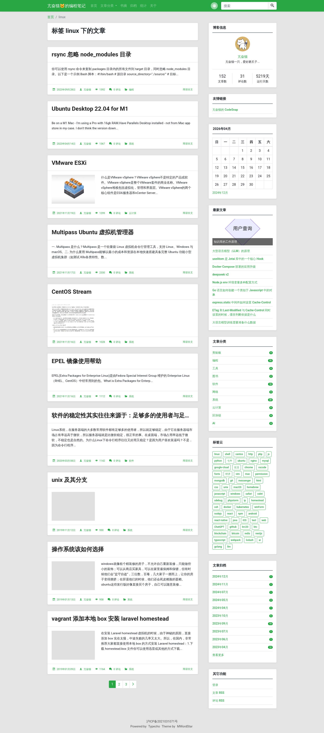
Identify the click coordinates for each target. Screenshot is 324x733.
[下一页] (133, 684)
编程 (131, 89)
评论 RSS (218, 700)
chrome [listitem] (248, 467)
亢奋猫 (87, 89)
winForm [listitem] (259, 507)
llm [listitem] (229, 546)
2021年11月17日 (66, 272)
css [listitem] (216, 487)
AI (213, 423)
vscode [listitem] (262, 467)
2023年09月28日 (66, 89)
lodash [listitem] (249, 540)
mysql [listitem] (265, 460)
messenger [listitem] (244, 480)
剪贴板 (216, 352)
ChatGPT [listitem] (219, 526)
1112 (102, 396)
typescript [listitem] (219, 540)
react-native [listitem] (221, 520)
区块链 (216, 415)
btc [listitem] (255, 526)
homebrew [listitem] (253, 487)
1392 (102, 89)
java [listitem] (235, 520)
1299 (102, 213)
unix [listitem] (226, 487)
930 (101, 530)
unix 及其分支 (69, 479)
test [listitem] (254, 520)
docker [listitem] (227, 507)
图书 (215, 376)
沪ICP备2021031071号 (162, 721)
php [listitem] (260, 454)
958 (101, 599)
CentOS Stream (72, 291)
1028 (102, 342)
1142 (102, 460)
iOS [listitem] (245, 520)
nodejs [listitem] (218, 513)
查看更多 (218, 655)
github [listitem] (233, 526)
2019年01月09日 (66, 669)
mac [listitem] (247, 474)
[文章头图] (73, 189)
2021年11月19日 (66, 213)
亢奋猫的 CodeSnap (225, 109)
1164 (102, 669)
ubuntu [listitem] (241, 460)
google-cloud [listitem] (221, 467)
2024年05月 (220, 600)
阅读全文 (188, 89)
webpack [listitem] (236, 540)
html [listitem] (258, 480)
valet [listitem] (260, 493)
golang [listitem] (218, 546)
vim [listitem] (238, 474)
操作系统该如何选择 (78, 549)
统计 (143, 6)
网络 (215, 391)
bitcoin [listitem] (235, 533)
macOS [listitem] (237, 487)
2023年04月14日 (66, 143)
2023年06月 (220, 639)
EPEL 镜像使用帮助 (76, 361)
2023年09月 (220, 623)
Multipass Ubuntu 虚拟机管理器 (93, 232)
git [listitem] (231, 480)
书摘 (123, 6)
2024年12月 (220, 192)
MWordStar (185, 726)
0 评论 (117, 89)
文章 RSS (218, 692)
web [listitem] (264, 520)
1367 (102, 143)
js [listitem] (269, 454)
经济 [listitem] (227, 474)
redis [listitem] (247, 533)
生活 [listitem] (236, 467)
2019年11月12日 (66, 530)
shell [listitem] (227, 454)
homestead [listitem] (257, 500)
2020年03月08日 (66, 460)
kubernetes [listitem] (243, 507)
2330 (102, 272)
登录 (215, 685)
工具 (215, 368)
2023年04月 (220, 647)
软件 (131, 460)
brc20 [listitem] (245, 526)
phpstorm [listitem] (233, 500)
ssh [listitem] (216, 507)
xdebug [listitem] (218, 500)
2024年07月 (220, 592)
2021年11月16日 (66, 342)
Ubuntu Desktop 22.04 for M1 (90, 108)
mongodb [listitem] (219, 480)
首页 (94, 6)
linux (62, 17)
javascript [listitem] (219, 493)
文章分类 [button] (107, 6)
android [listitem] (252, 513)
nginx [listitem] (254, 460)
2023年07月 (220, 631)
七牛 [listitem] (229, 460)
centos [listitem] (239, 454)
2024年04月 (220, 607)
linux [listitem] (217, 454)
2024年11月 (220, 584)
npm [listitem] (240, 513)
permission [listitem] (261, 474)
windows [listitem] (235, 493)
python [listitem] (218, 460)
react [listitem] (230, 513)
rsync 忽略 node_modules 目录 (91, 54)
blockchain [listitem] (220, 533)
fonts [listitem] (217, 474)
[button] (214, 5)
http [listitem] (250, 454)
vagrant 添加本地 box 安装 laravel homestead (110, 618)
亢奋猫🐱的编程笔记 (66, 5)
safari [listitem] (248, 493)
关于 (153, 6)
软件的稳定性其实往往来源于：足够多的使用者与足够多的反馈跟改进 (141, 415)
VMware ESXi (69, 162)
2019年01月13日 (66, 599)
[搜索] (244, 6)
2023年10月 (220, 615)
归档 (133, 6)
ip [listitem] (245, 500)
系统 (131, 143)
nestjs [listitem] (258, 533)
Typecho (154, 726)
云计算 (132, 213)
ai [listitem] (260, 540)
